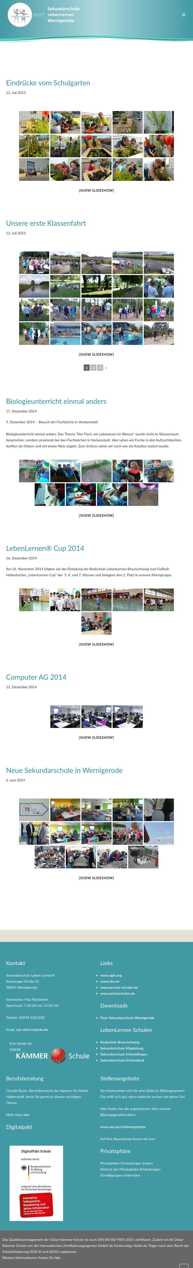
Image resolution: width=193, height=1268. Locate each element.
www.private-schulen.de (119, 987)
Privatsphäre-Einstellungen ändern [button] (126, 1163)
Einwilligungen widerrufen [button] (120, 1175)
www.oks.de (109, 981)
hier (27, 1115)
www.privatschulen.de (117, 993)
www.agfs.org (111, 975)
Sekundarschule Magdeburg (121, 1048)
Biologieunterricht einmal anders (56, 401)
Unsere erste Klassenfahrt (46, 223)
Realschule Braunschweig (119, 1042)
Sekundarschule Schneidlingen (123, 1054)
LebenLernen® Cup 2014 (45, 548)
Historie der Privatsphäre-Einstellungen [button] (130, 1169)
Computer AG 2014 (36, 677)
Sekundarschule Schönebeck (122, 1060)
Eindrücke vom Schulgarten (48, 82)
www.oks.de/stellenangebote (123, 1127)
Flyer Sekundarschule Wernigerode (127, 1018)
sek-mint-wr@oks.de (32, 1029)
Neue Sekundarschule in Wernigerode (64, 770)
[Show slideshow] (96, 190)
